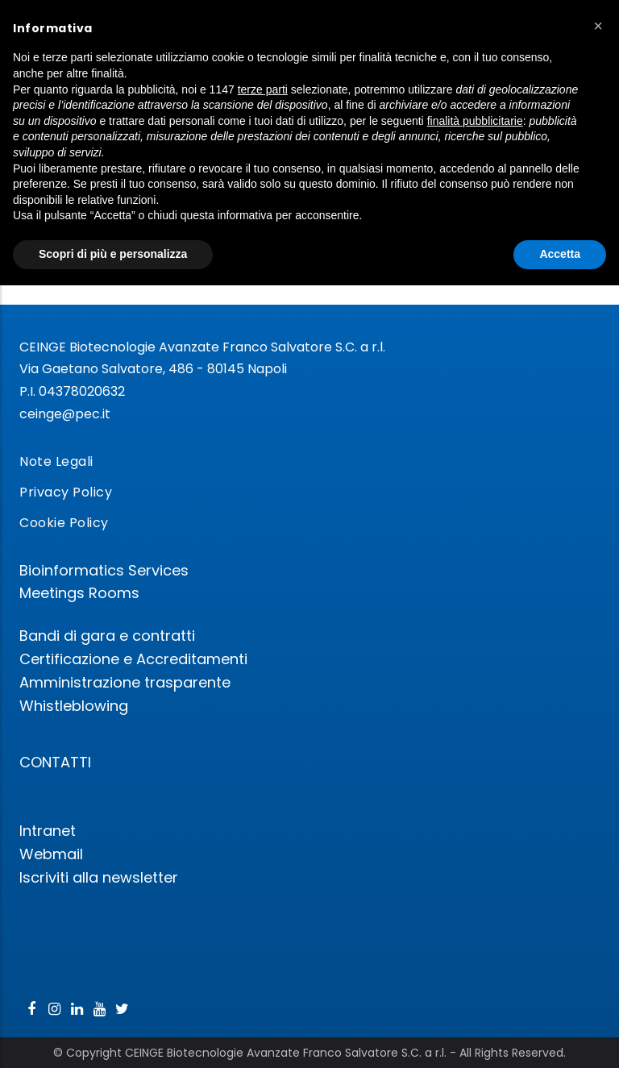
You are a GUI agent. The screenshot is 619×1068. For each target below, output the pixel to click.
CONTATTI (55, 762)
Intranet (47, 831)
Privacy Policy (65, 492)
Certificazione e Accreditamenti (133, 659)
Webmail (51, 854)
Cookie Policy (64, 522)
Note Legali (56, 461)
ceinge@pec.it (64, 414)
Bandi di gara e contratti (107, 635)
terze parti (263, 89)
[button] (598, 26)
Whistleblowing (73, 706)
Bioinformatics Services (104, 570)
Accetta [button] (559, 253)
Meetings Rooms (79, 593)
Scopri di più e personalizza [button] (113, 253)
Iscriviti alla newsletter (98, 877)
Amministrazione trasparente (125, 682)
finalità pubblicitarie (475, 120)
